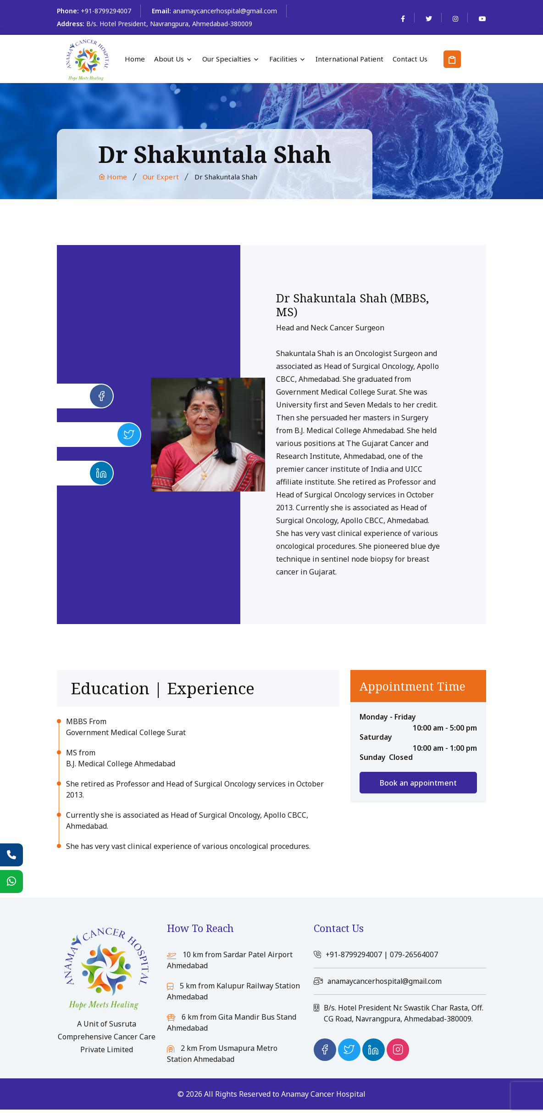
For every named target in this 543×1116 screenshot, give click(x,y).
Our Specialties (226, 59)
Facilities (283, 59)
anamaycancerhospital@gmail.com (225, 10)
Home (135, 59)
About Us (169, 59)
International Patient (349, 59)
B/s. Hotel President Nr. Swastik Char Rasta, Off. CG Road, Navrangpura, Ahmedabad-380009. (399, 1018)
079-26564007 (414, 954)
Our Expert (161, 176)
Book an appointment (418, 783)
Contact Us (410, 59)
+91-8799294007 (106, 10)
